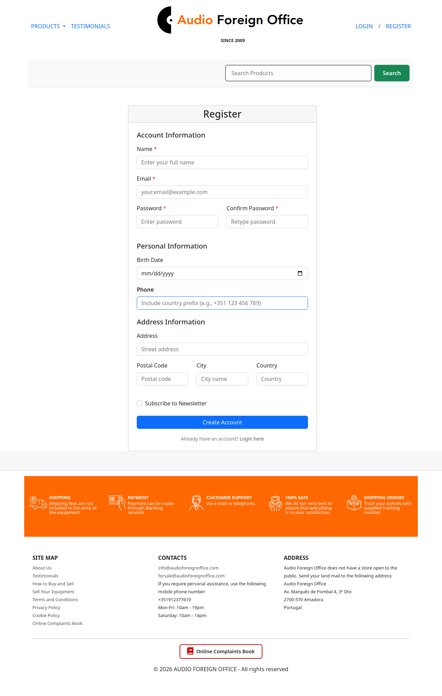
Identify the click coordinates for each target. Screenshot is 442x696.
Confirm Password (252, 208)
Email (146, 178)
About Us (41, 568)
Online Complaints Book (57, 623)
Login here (252, 438)
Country (267, 365)
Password (151, 208)
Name (147, 149)
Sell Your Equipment (53, 591)
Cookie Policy (46, 615)
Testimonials (45, 576)
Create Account (222, 422)
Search (392, 73)
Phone (145, 289)
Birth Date (150, 260)
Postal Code (152, 365)
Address (147, 336)
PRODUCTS (46, 26)
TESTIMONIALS (90, 26)
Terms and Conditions (55, 599)
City (201, 365)
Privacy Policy (46, 607)
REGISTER (398, 26)
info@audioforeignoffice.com (188, 568)
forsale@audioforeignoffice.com (191, 576)
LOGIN (364, 26)
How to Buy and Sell (53, 584)
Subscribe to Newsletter (176, 403)
